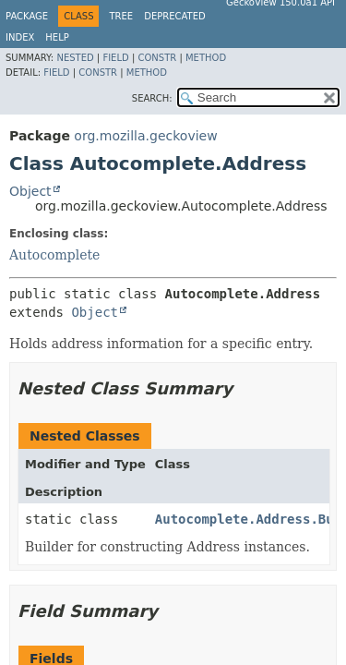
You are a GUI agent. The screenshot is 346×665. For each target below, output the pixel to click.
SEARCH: (152, 98)
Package (27, 16)
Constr (156, 58)
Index (20, 37)
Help (56, 37)
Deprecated (175, 16)
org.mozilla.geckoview (145, 135)
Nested (74, 58)
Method (205, 58)
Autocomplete (54, 255)
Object (30, 191)
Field (115, 58)
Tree (121, 16)
